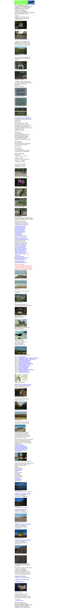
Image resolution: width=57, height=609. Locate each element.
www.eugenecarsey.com (19, 600)
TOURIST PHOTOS (19, 581)
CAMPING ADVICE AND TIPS (22, 579)
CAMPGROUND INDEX (20, 576)
